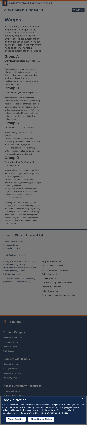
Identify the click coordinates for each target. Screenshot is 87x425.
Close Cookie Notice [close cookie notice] (41, 419)
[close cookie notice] (82, 398)
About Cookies (15, 419)
